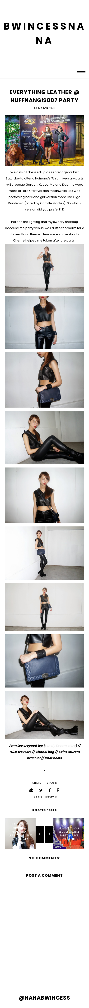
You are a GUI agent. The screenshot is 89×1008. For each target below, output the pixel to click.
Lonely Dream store (60, 745)
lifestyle (50, 797)
